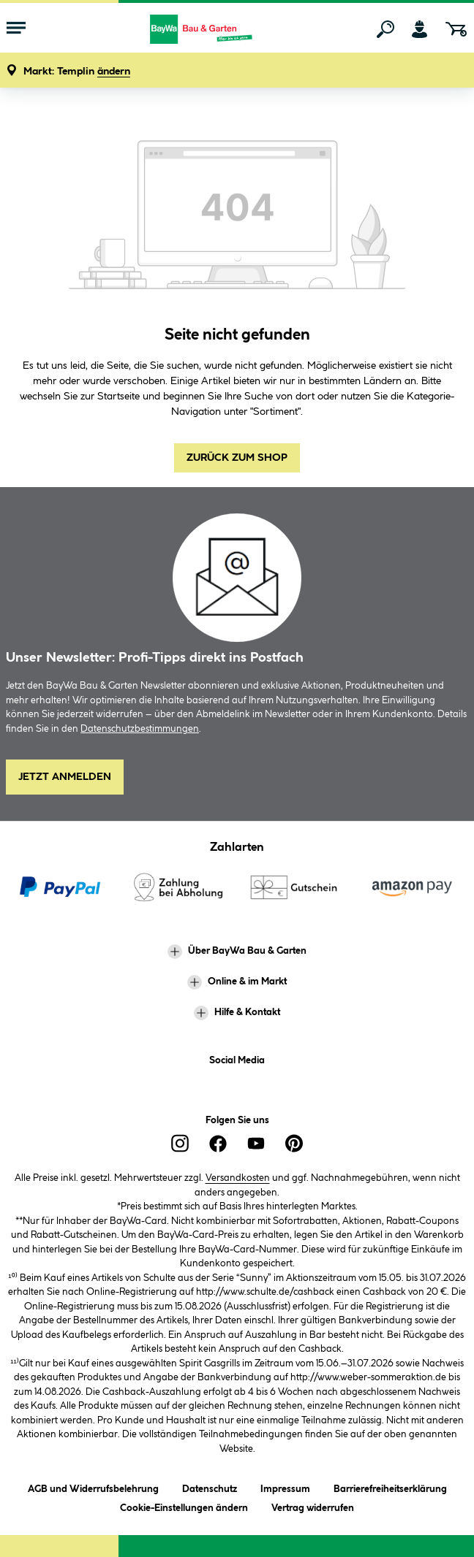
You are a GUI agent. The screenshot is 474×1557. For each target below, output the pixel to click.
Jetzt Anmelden (64, 777)
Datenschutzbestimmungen (139, 728)
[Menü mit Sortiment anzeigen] (16, 29)
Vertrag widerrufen (312, 1508)
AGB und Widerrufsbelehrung (93, 1486)
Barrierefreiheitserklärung (390, 1486)
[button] (76, 72)
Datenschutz (209, 1486)
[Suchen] (385, 29)
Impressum (285, 1486)
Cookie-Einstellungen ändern (184, 1505)
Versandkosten (238, 1178)
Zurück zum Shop (237, 458)
